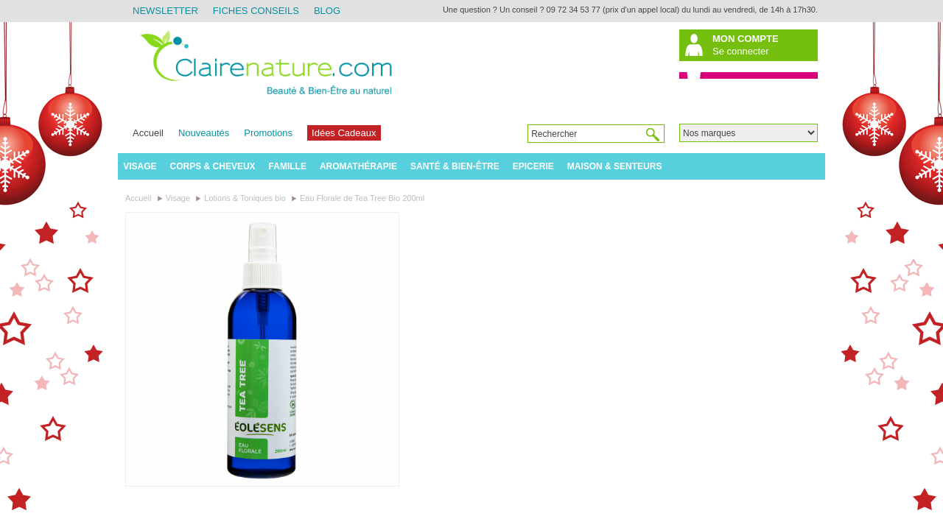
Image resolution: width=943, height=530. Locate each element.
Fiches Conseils (256, 10)
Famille (287, 166)
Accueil (148, 132)
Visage (139, 166)
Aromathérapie (358, 166)
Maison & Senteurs (614, 166)
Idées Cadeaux (344, 132)
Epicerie (533, 166)
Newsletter (165, 10)
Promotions (268, 132)
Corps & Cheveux (213, 166)
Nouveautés (203, 132)
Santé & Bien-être (454, 166)
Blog (327, 10)
